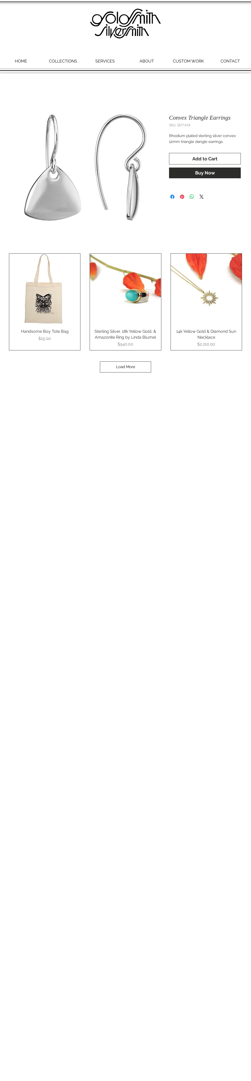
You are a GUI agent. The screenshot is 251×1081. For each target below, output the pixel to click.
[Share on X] (201, 197)
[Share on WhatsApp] (192, 197)
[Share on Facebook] (172, 197)
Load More (125, 367)
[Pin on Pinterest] (182, 197)
